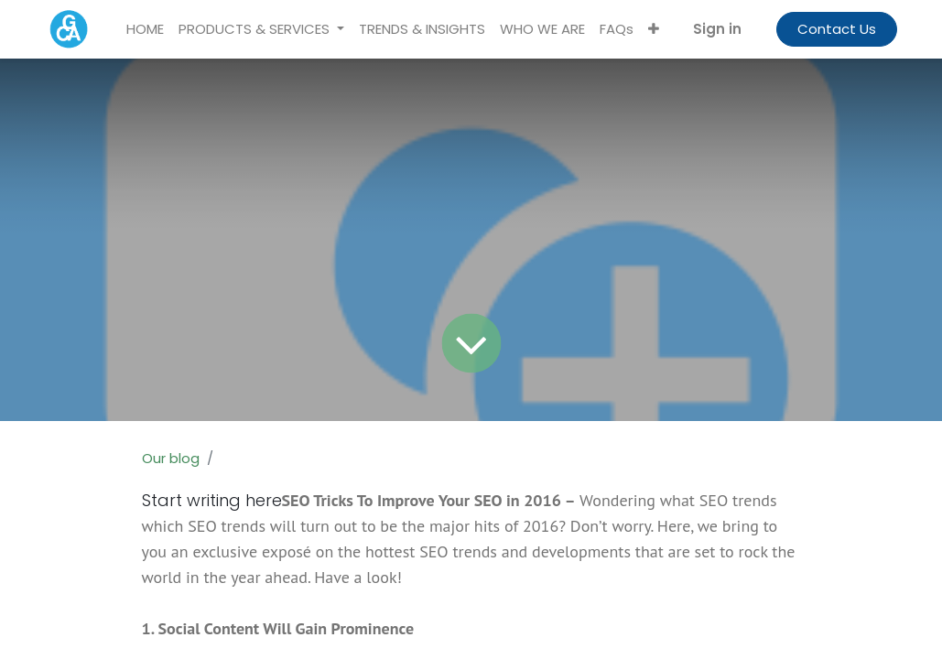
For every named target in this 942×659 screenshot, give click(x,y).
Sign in (717, 28)
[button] (653, 30)
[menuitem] (145, 30)
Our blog (171, 458)
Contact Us (836, 28)
